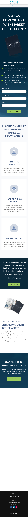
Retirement (14, 516)
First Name (5, 88)
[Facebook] (11, 507)
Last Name (5, 95)
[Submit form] (14, 111)
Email (3, 103)
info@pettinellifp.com (14, 504)
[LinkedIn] (14, 507)
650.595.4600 (16, 496)
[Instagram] (16, 507)
